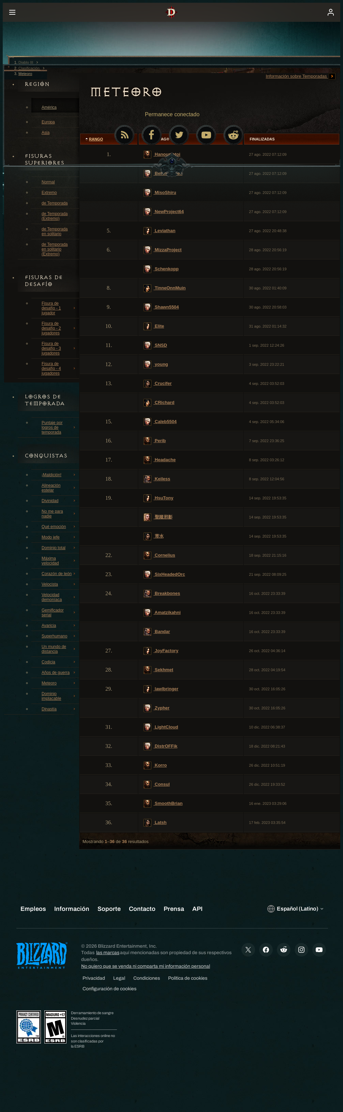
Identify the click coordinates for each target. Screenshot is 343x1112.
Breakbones (162, 594)
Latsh (155, 823)
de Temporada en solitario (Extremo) (55, 249)
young (156, 365)
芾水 (154, 536)
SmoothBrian (163, 804)
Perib (155, 441)
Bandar (157, 632)
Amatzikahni (162, 613)
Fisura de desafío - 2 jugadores (59, 328)
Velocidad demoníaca (59, 597)
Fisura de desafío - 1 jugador (59, 308)
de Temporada (55, 203)
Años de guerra (59, 672)
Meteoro (59, 683)
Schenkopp (161, 269)
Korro (155, 765)
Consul (157, 784)
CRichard (159, 403)
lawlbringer (161, 689)
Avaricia (59, 625)
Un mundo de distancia (59, 649)
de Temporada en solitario (55, 231)
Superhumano (59, 636)
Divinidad (59, 501)
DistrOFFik (160, 746)
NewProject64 (164, 212)
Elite (154, 326)
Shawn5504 (161, 307)
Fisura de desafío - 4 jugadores (59, 368)
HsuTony (158, 498)
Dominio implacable (59, 696)
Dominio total (59, 548)
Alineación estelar (59, 488)
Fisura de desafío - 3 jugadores (59, 348)
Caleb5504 (160, 422)
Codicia (59, 662)
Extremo (49, 192)
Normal (48, 182)
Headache (160, 460)
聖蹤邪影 (158, 517)
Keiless (157, 479)
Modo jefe (59, 537)
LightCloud (161, 727)
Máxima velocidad (59, 561)
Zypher (156, 708)
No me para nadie (59, 514)
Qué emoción (59, 526)
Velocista (59, 584)
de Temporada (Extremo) (55, 216)
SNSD (155, 345)
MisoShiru (160, 193)
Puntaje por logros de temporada (59, 427)
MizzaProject (162, 250)
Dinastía (59, 709)
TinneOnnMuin (164, 288)
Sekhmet (158, 670)
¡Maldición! (59, 475)
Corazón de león (59, 573)
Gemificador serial (59, 612)
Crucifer (158, 384)
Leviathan (159, 231)
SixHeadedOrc (164, 574)
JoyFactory (161, 651)
